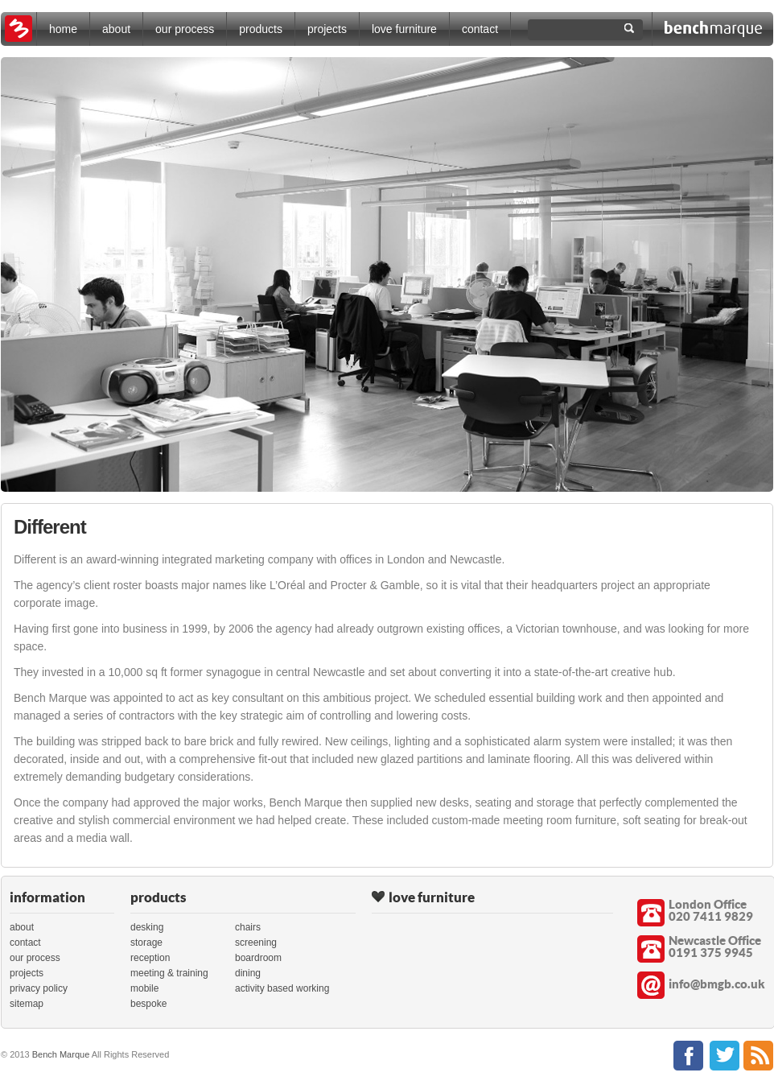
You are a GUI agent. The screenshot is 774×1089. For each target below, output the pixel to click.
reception (150, 957)
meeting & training (169, 973)
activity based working (282, 988)
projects (327, 29)
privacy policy (39, 988)
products (260, 29)
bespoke (148, 1003)
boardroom (258, 957)
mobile (144, 988)
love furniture (404, 29)
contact (480, 29)
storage (146, 942)
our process (184, 29)
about (116, 29)
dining (248, 973)
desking (146, 927)
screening (256, 942)
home (63, 29)
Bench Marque (61, 1054)
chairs (248, 927)
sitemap (26, 1003)
